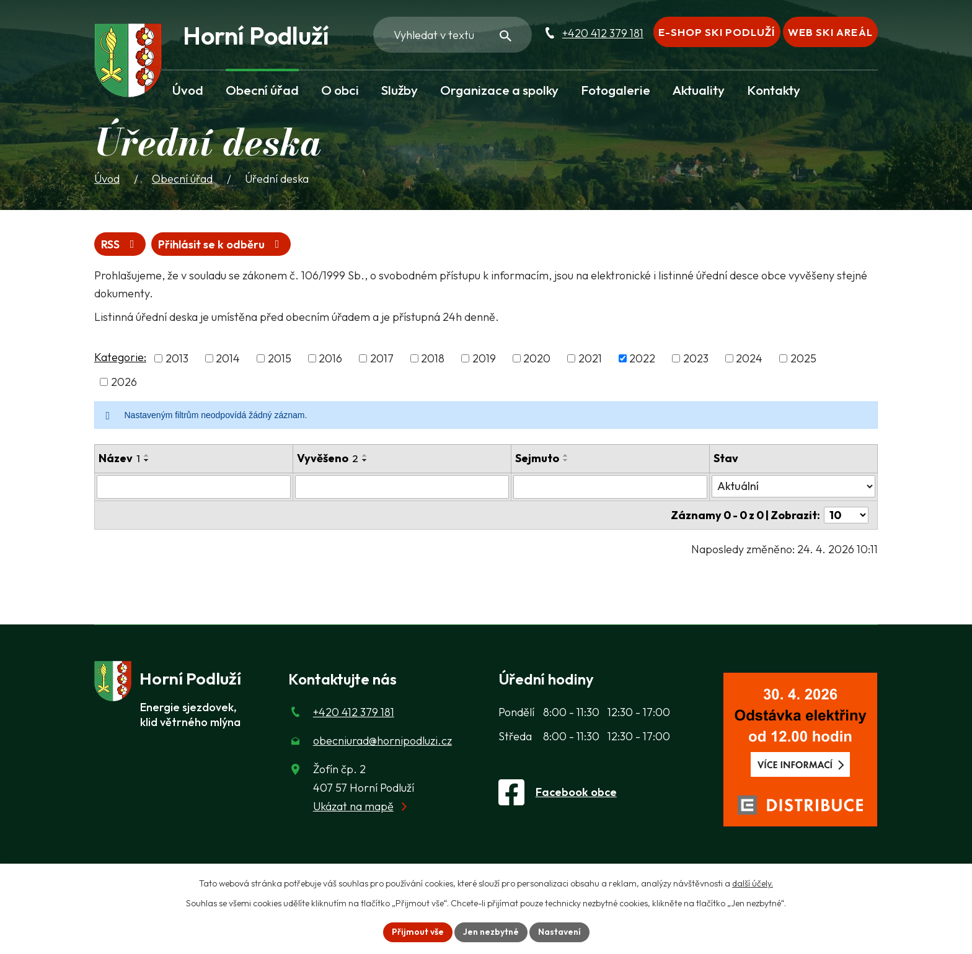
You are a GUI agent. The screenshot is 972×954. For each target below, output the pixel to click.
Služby (399, 90)
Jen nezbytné (491, 931)
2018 (432, 358)
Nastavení (559, 931)
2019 (484, 358)
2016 (330, 358)
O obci (340, 90)
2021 (590, 358)
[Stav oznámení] (793, 486)
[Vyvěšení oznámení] (401, 487)
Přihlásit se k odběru (221, 244)
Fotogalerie (615, 90)
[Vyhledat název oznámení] (194, 487)
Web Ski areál (830, 31)
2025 (803, 358)
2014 (228, 358)
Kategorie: (120, 357)
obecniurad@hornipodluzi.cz (382, 740)
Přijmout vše (418, 931)
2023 (696, 358)
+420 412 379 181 (602, 33)
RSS (120, 244)
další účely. (752, 883)
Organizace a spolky (499, 90)
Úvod (187, 90)
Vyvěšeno (327, 458)
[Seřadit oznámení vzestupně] (147, 455)
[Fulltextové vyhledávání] (452, 35)
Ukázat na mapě (353, 806)
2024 (749, 358)
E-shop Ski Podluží (716, 31)
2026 (124, 382)
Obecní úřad (262, 90)
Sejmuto (537, 458)
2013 (177, 358)
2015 (279, 358)
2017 (382, 358)
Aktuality (699, 90)
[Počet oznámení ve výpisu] (846, 515)
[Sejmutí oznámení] (610, 487)
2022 (642, 358)
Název (119, 458)
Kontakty (773, 90)
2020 (536, 358)
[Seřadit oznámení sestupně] (147, 460)
